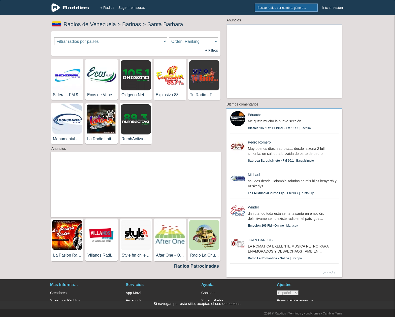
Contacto (208, 293)
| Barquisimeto (281, 160)
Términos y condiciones (304, 313)
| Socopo (275, 258)
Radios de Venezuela (89, 24)
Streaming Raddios (65, 300)
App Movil (133, 293)
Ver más (328, 273)
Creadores (58, 293)
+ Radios (107, 8)
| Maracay (273, 225)
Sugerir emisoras (131, 8)
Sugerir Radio (212, 300)
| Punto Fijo (281, 193)
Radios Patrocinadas (196, 266)
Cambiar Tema (332, 313)
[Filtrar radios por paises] (110, 41)
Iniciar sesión (332, 8)
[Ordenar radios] (193, 41)
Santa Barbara (165, 24)
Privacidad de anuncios (295, 300)
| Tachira (279, 128)
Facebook (133, 300)
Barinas (131, 24)
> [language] (288, 292)
